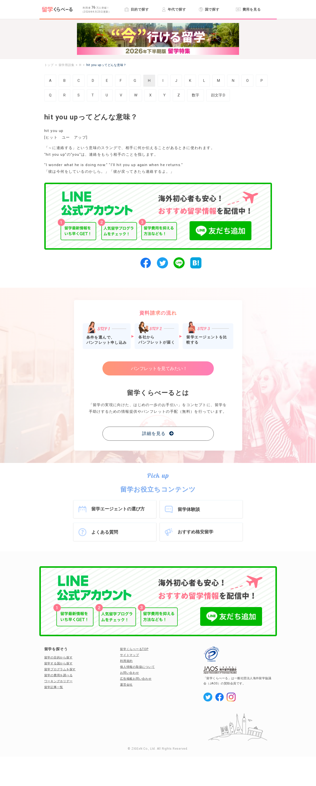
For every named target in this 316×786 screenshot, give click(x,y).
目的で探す (136, 9)
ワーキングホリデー (58, 681)
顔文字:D (218, 95)
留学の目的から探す (58, 657)
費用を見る (248, 9)
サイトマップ (129, 655)
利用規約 (126, 661)
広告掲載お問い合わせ (136, 678)
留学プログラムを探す (60, 669)
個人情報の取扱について (137, 667)
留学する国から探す (58, 663)
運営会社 (126, 684)
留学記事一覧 (53, 687)
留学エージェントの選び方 (118, 508)
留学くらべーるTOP (134, 649)
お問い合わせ (129, 673)
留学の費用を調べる (58, 675)
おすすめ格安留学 (195, 531)
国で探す (209, 9)
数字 (195, 95)
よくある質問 (104, 532)
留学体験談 (189, 509)
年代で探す (174, 9)
